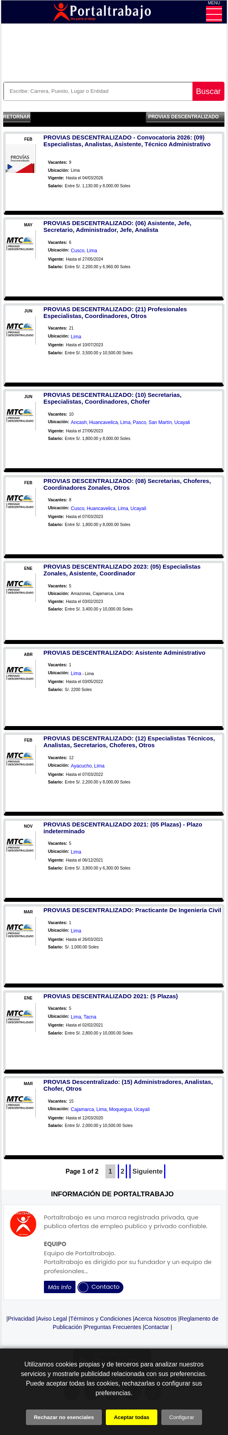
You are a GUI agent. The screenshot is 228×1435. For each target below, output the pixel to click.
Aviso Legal (52, 1318)
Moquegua (120, 1109)
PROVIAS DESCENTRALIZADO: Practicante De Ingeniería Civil (132, 910)
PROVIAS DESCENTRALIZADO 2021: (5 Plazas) (111, 996)
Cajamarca (82, 1109)
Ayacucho (81, 766)
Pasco (139, 422)
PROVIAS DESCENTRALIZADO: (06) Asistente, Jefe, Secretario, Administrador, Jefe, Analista (117, 226)
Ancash (79, 422)
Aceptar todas (131, 1417)
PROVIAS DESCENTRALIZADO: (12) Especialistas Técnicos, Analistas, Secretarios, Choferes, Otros (129, 741)
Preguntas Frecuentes (113, 1327)
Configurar (181, 1417)
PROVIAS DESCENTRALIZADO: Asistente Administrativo (125, 652)
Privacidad (21, 1318)
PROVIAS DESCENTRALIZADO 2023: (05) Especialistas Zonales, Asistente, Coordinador (122, 570)
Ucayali (182, 422)
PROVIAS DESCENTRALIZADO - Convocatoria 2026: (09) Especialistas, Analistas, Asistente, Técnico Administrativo (127, 140)
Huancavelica (103, 422)
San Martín (160, 422)
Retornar (16, 117)
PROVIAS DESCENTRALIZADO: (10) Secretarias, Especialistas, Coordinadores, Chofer (113, 398)
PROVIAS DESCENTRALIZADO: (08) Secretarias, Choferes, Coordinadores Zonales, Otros (127, 484)
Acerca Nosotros (156, 1318)
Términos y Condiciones (100, 1318)
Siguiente (147, 1171)
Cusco (77, 250)
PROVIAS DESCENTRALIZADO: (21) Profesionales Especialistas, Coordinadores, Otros (115, 312)
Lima (92, 250)
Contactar (156, 1327)
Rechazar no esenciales (64, 1417)
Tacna (89, 1017)
